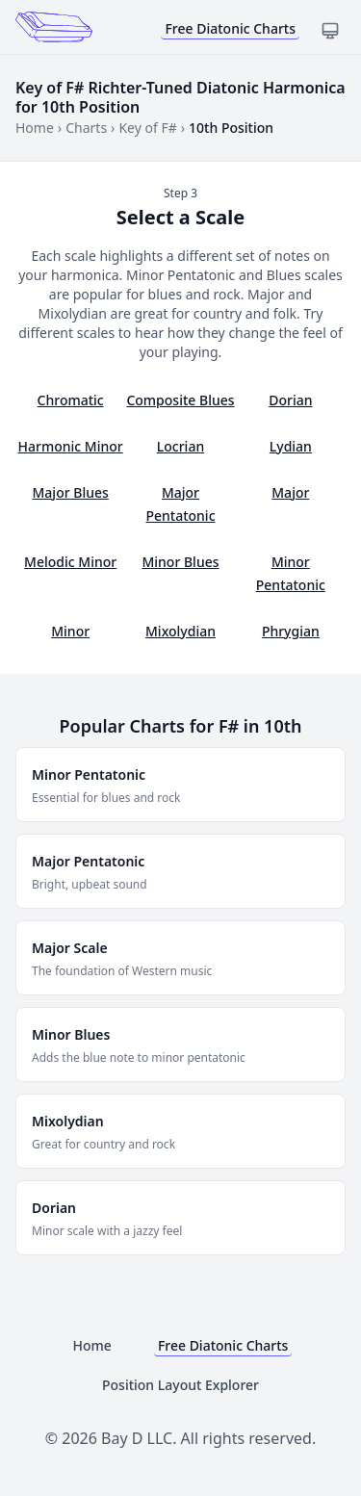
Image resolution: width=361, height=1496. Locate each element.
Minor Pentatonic (290, 573)
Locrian (180, 446)
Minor (70, 631)
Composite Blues (180, 400)
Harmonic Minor (70, 446)
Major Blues (71, 492)
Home (34, 127)
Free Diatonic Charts (230, 28)
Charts (86, 127)
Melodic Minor (70, 562)
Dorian (290, 400)
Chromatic (71, 400)
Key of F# (147, 127)
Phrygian (291, 631)
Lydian (291, 446)
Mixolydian (180, 631)
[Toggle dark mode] (330, 30)
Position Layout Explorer (180, 1385)
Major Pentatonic (180, 504)
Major (290, 492)
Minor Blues (180, 562)
